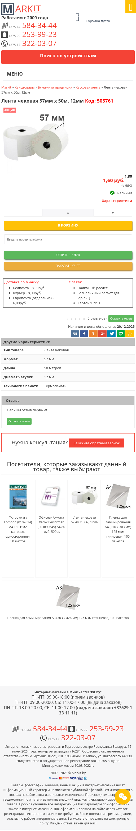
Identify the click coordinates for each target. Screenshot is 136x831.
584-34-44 (29, 25)
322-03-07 (29, 43)
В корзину (68, 225)
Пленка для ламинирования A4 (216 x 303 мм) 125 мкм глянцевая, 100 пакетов (118, 529)
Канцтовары (24, 87)
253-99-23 (29, 34)
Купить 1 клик (68, 255)
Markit (6, 87)
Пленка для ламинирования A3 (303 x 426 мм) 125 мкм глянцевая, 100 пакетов (68, 618)
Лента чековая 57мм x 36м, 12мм (84, 519)
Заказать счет (68, 266)
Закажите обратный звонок (96, 443)
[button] (35, 141)
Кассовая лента (88, 87)
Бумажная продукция (55, 87)
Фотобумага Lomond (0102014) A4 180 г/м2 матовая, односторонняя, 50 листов (18, 529)
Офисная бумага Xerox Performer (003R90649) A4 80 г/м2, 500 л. (51, 524)
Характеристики (117, 200)
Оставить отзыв (121, 318)
